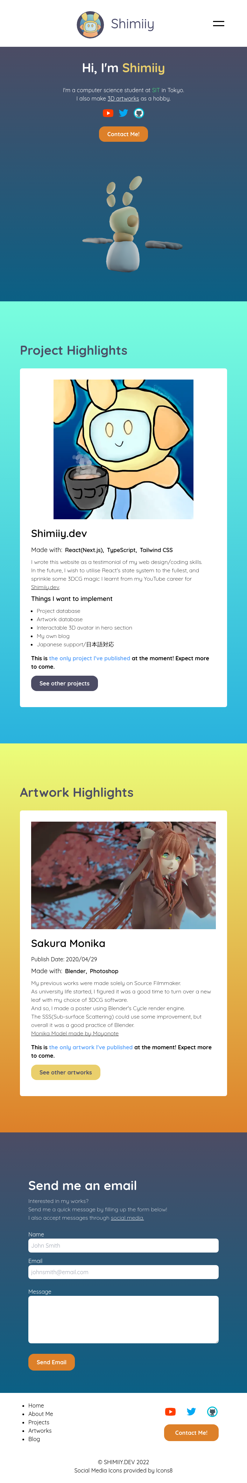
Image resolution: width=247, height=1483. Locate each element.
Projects (38, 1422)
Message (39, 1291)
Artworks (39, 1430)
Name (36, 1234)
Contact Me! (123, 134)
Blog (34, 1439)
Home (36, 1405)
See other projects (65, 683)
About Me (40, 1413)
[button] (218, 23)
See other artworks (66, 1072)
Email (35, 1260)
